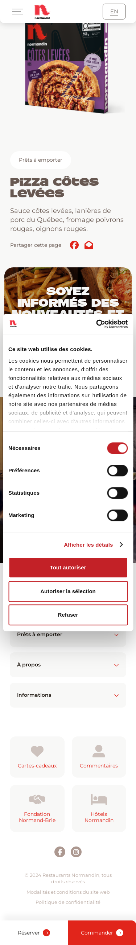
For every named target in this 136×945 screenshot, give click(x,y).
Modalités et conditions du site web (68, 892)
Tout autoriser (68, 567)
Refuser (68, 615)
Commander (102, 932)
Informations (68, 695)
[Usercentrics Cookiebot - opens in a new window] (97, 324)
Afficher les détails (88, 545)
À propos (68, 664)
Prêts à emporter (40, 160)
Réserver (34, 932)
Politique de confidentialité (68, 902)
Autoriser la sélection (68, 591)
